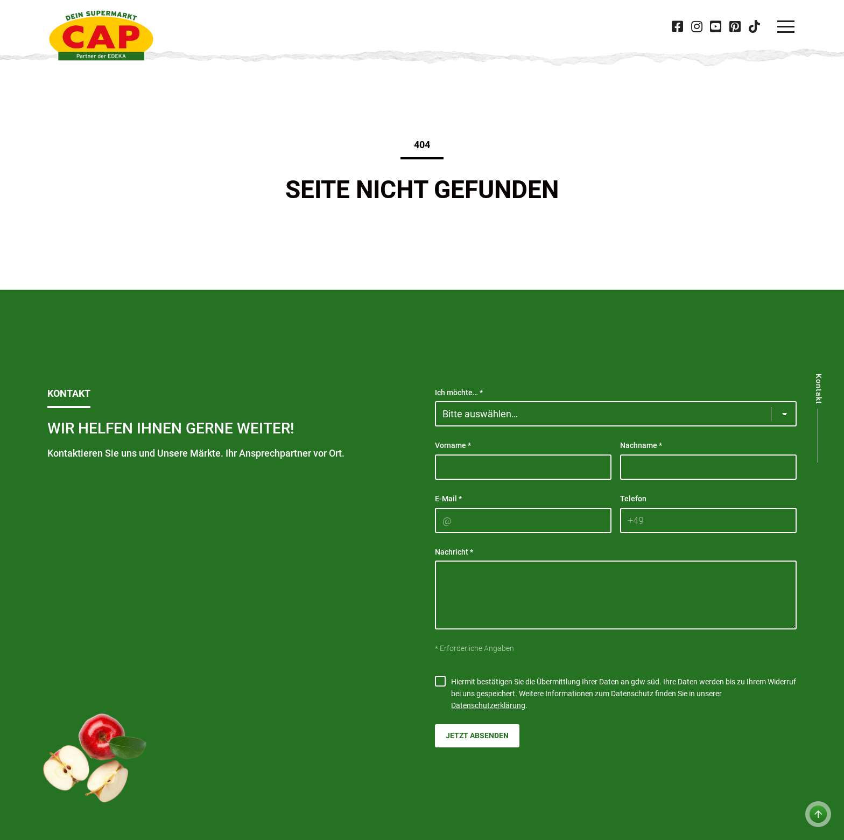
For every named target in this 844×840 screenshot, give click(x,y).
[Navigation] (786, 27)
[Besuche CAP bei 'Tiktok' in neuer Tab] (754, 26)
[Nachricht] (616, 595)
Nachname (641, 445)
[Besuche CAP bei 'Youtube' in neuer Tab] (716, 26)
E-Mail (448, 498)
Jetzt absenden (477, 735)
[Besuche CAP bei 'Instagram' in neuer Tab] (696, 26)
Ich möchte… (459, 392)
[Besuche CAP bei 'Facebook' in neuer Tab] (678, 26)
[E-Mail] (523, 520)
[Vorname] (523, 467)
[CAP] (101, 35)
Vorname (453, 445)
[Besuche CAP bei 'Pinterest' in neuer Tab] (735, 26)
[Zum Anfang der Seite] (818, 814)
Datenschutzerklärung (488, 705)
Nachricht (454, 552)
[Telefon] (708, 520)
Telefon (633, 498)
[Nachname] (708, 467)
